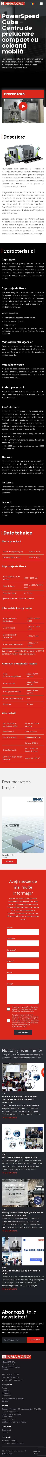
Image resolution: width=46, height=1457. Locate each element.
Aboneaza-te (35, 1340)
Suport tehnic (7, 1417)
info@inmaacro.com (15, 1380)
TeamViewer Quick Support (13, 1398)
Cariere (5, 1432)
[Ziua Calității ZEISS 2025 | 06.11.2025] (23, 1138)
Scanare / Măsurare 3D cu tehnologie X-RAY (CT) (21, 1409)
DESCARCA (9, 861)
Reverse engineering (10, 1411)
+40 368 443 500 (12, 1375)
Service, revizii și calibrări (11, 1414)
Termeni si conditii (9, 1440)
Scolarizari (6, 1393)
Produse (5, 1390)
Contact (5, 1401)
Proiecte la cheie (8, 1419)
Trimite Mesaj (23, 1032)
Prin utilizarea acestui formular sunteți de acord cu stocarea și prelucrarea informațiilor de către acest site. (25, 1009)
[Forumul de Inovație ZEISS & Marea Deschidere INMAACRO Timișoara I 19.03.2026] (23, 1077)
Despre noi (6, 1430)
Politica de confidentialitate (12, 1443)
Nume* (10, 927)
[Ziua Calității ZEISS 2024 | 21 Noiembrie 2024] (23, 1251)
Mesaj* (10, 984)
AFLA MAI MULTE (11, 1118)
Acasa (4, 1388)
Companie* (11, 950)
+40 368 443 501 (12, 1377)
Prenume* (11, 938)
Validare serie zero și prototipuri (14, 1422)
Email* (9, 972)
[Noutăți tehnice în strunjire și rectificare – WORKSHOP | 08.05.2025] (23, 1193)
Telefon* (10, 961)
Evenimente (6, 1396)
